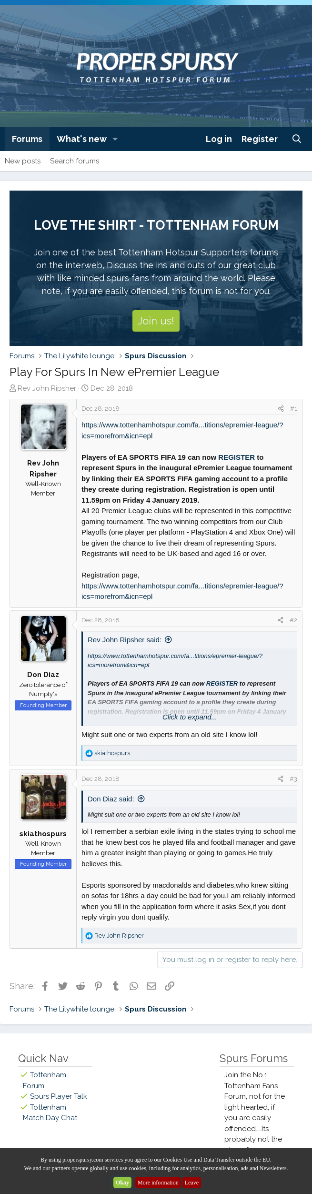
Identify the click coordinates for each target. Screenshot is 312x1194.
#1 (293, 408)
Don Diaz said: (111, 799)
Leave (192, 1182)
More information (158, 1182)
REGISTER (236, 457)
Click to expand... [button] (189, 717)
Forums (27, 139)
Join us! (156, 320)
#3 (293, 778)
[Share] (281, 409)
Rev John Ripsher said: (124, 640)
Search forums (74, 161)
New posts (22, 161)
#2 (293, 620)
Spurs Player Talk (58, 1096)
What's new (82, 139)
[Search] (297, 139)
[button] (115, 139)
